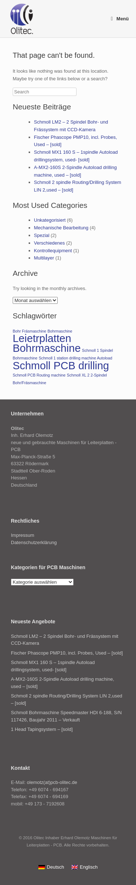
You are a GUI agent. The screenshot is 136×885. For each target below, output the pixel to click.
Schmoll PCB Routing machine (39, 375)
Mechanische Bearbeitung (61, 227)
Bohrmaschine (60, 331)
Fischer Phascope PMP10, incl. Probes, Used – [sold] (67, 653)
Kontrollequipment (53, 250)
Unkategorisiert (50, 220)
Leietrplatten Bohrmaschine (47, 343)
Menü (120, 18)
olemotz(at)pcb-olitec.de (52, 782)
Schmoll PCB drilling (61, 365)
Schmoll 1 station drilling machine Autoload (75, 358)
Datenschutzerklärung (34, 542)
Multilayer (44, 258)
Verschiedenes (49, 243)
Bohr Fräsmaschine (29, 331)
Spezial (42, 235)
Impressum (22, 535)
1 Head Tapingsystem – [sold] (42, 729)
